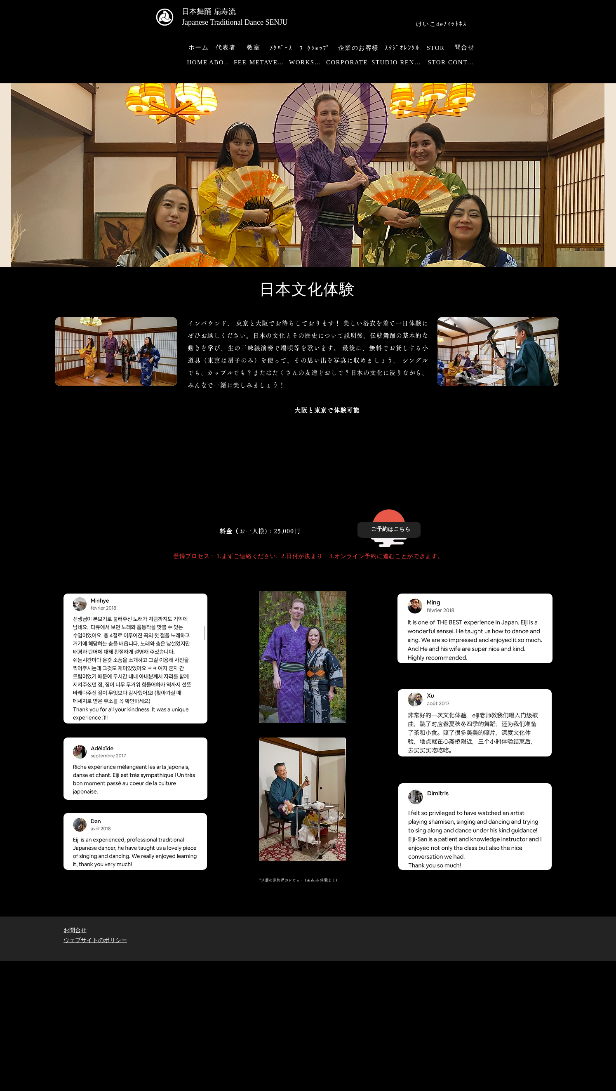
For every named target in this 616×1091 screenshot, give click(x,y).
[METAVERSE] (269, 62)
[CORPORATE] (347, 62)
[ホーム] (199, 47)
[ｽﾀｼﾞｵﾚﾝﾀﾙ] (402, 48)
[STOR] (436, 48)
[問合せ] (465, 47)
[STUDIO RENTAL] (398, 62)
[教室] (254, 47)
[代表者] (226, 47)
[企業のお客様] (359, 48)
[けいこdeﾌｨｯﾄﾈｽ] (442, 24)
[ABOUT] (221, 62)
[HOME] (198, 62)
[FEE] (241, 62)
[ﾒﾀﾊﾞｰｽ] (281, 48)
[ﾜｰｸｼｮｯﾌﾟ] (316, 48)
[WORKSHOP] (307, 62)
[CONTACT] (464, 62)
